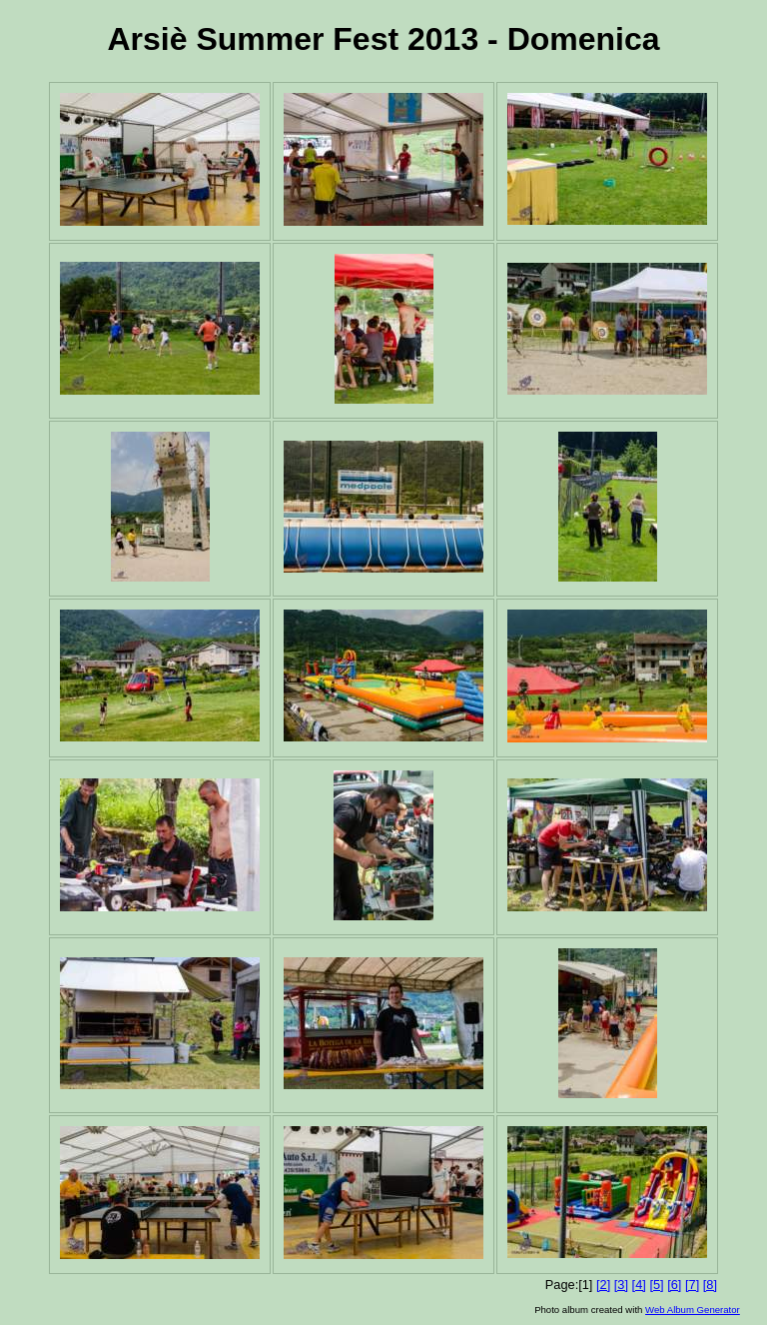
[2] (603, 1284)
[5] (656, 1284)
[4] (639, 1284)
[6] (674, 1284)
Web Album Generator (692, 1309)
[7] (692, 1284)
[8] (710, 1284)
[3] (621, 1284)
